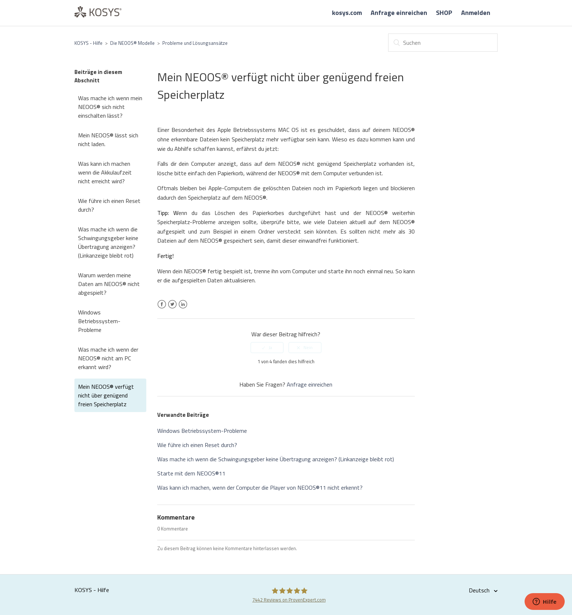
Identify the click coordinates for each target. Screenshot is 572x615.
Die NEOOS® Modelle (132, 43)
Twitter (172, 308)
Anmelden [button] (475, 12)
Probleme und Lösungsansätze (195, 43)
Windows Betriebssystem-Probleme (99, 321)
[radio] (267, 347)
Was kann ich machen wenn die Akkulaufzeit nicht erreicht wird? (105, 172)
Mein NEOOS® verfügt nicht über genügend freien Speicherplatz (106, 395)
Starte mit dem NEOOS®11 (191, 473)
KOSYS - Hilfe (88, 43)
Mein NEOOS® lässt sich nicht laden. (108, 139)
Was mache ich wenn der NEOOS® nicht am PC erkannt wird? (108, 358)
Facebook (161, 308)
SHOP (444, 12)
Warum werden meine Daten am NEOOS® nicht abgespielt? (109, 284)
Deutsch (480, 590)
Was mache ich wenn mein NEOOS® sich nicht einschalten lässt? (110, 107)
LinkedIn (183, 308)
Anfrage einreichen (399, 12)
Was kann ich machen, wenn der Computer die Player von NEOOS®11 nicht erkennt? (260, 487)
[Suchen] (443, 43)
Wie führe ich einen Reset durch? (109, 205)
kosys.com (347, 12)
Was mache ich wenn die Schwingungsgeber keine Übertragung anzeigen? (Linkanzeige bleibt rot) (108, 242)
